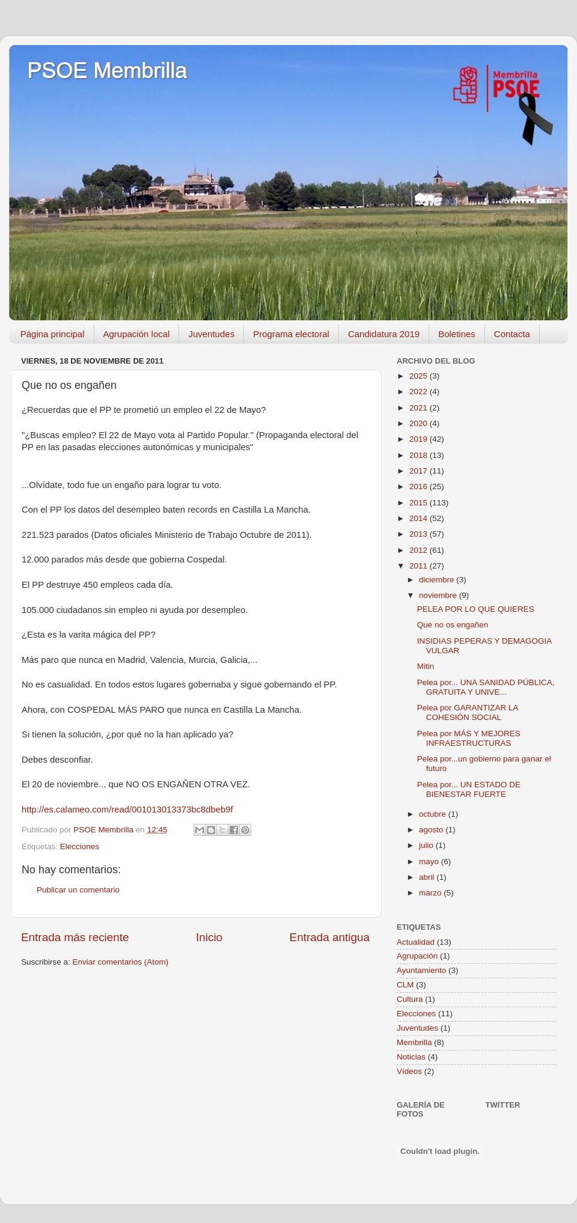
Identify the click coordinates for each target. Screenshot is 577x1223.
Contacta (512, 334)
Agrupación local (136, 334)
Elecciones (79, 846)
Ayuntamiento (421, 970)
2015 (419, 502)
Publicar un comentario (78, 889)
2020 (419, 423)
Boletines (456, 334)
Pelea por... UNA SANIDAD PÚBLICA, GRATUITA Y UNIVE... (486, 687)
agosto (432, 829)
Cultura (410, 999)
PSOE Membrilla (107, 70)
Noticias (411, 1056)
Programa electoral (291, 334)
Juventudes (211, 334)
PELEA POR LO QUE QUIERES (475, 609)
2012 (419, 550)
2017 (419, 470)
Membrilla (414, 1042)
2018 (419, 455)
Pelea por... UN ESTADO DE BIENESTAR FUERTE (469, 789)
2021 (419, 407)
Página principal (52, 334)
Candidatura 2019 (384, 334)
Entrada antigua (330, 937)
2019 (419, 439)
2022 (419, 391)
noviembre (439, 595)
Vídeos (409, 1071)
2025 (419, 375)
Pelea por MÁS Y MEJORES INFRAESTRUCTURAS (469, 738)
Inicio (209, 937)
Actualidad (416, 942)
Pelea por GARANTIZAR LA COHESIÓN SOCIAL (467, 712)
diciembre (437, 579)
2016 (419, 486)
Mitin (426, 666)
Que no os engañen (453, 624)
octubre (433, 814)
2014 (419, 518)
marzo (431, 892)
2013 (419, 533)
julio (427, 845)
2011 (419, 565)
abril (427, 877)
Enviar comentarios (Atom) (121, 961)
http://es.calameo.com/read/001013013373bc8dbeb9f (127, 809)
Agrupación (417, 955)
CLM (405, 984)
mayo (430, 861)
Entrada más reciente (75, 937)
